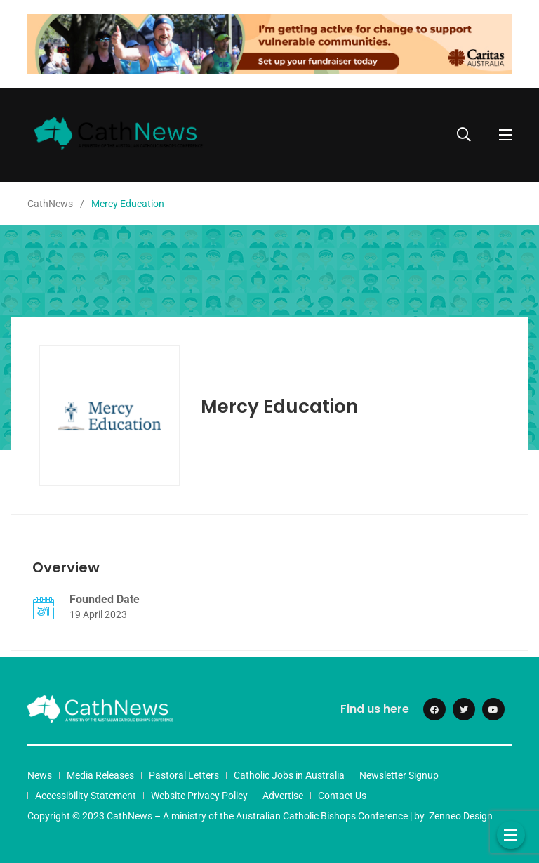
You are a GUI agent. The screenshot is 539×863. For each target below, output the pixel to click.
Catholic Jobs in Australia (289, 775)
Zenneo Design (461, 816)
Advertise (282, 795)
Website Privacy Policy (199, 795)
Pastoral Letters (184, 775)
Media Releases (100, 775)
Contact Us (342, 795)
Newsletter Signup (399, 775)
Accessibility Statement (85, 795)
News (39, 775)
